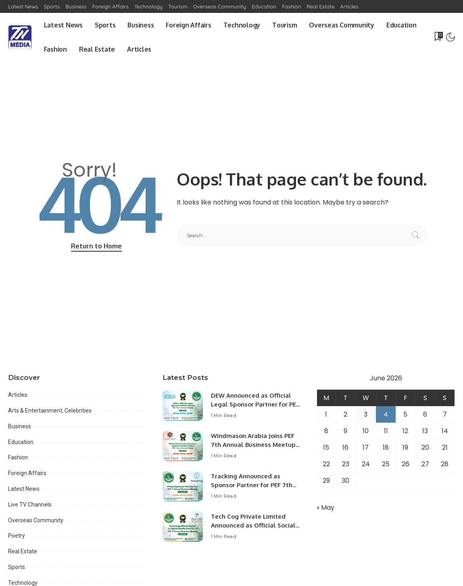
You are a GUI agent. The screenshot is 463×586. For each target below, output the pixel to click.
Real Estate (22, 551)
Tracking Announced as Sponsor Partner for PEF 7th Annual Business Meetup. (252, 485)
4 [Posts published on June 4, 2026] (386, 414)
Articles (17, 395)
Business (19, 426)
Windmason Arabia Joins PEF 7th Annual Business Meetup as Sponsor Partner (253, 445)
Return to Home (96, 246)
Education (20, 442)
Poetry (16, 535)
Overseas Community (35, 520)
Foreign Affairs (27, 473)
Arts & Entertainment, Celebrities (50, 410)
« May (325, 507)
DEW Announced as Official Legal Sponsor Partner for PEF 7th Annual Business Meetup (255, 404)
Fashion (18, 457)
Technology (23, 583)
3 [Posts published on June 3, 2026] (365, 414)
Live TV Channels (30, 504)
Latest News (24, 489)
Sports (16, 567)
